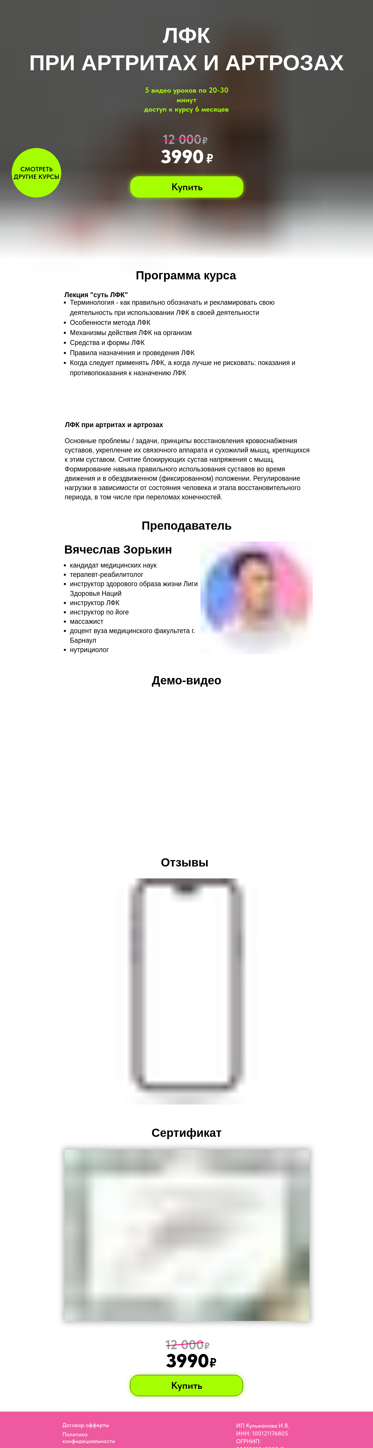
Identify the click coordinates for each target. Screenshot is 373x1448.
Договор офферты (85, 1424)
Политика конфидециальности (88, 1438)
